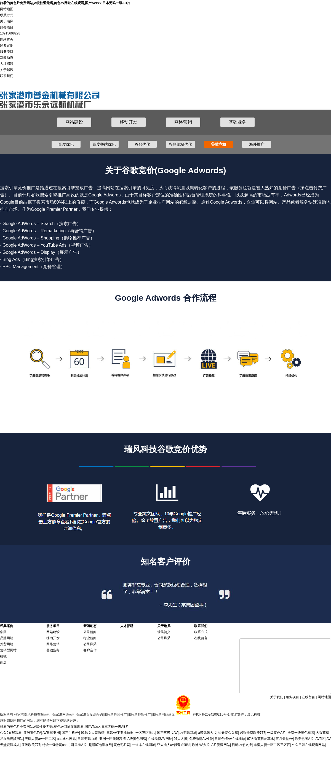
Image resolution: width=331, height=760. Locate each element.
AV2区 (320, 739)
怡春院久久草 (228, 733)
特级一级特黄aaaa (56, 745)
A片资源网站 (220, 745)
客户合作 (90, 650)
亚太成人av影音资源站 (173, 745)
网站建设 (74, 122)
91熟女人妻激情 (92, 733)
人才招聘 (6, 64)
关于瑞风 (6, 21)
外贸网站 (6, 644)
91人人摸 (180, 739)
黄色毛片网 (122, 745)
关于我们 (276, 697)
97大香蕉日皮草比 (260, 739)
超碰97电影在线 (100, 745)
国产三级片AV (167, 733)
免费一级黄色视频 (301, 733)
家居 (3, 662)
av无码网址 (188, 733)
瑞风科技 (253, 714)
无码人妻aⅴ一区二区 (40, 739)
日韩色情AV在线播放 (230, 739)
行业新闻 (90, 638)
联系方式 (6, 15)
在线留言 (200, 638)
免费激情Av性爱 (201, 739)
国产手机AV (70, 733)
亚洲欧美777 (31, 745)
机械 (3, 656)
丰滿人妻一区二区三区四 (272, 745)
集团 (3, 632)
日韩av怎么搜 (242, 745)
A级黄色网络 (136, 739)
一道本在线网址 (143, 745)
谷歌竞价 (218, 144)
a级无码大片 (207, 733)
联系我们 (6, 76)
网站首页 (6, 39)
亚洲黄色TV (32, 733)
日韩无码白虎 (87, 739)
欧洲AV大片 (200, 745)
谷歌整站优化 (180, 144)
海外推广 (257, 144)
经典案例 (6, 45)
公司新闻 (90, 632)
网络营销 (183, 122)
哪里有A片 (79, 745)
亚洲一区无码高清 (112, 739)
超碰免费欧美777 (252, 733)
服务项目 (6, 27)
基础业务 (237, 122)
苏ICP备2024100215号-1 (211, 714)
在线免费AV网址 (160, 739)
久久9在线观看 (11, 733)
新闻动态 (6, 58)
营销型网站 (8, 650)
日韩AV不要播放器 (120, 733)
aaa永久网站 (66, 739)
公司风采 (90, 644)
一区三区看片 (145, 733)
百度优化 (66, 144)
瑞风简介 (163, 632)
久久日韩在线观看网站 (308, 745)
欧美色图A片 (304, 739)
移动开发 (128, 122)
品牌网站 (6, 638)
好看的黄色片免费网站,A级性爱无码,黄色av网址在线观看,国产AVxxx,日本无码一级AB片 (65, 3)
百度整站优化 (104, 144)
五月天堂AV (284, 739)
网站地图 (6, 9)
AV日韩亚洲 (51, 733)
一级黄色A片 (276, 733)
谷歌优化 (142, 144)
